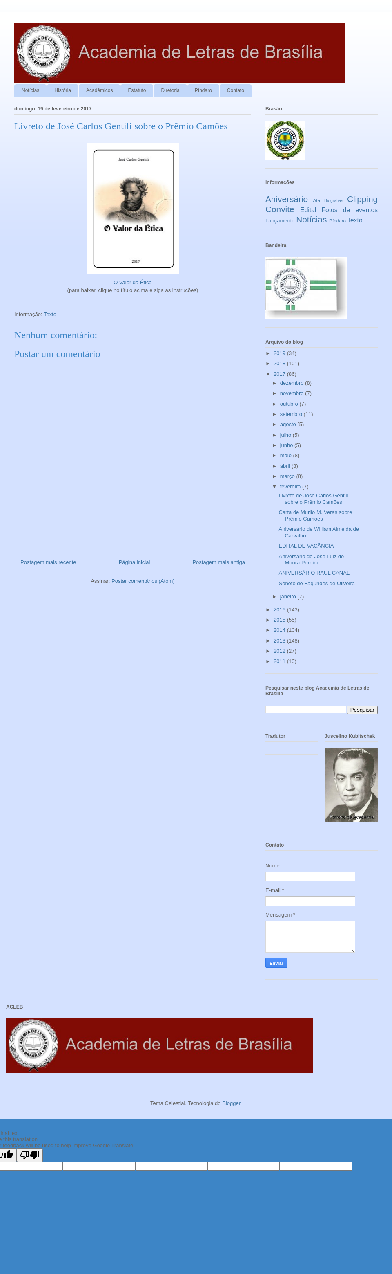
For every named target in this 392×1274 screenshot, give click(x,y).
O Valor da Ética (133, 282)
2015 (280, 620)
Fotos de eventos (350, 210)
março (288, 476)
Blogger (231, 1103)
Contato (235, 90)
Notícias (30, 90)
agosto (289, 424)
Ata (317, 200)
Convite (279, 209)
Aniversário (286, 199)
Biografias (333, 200)
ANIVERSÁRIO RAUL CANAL (314, 573)
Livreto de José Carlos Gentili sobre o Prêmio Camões (313, 498)
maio (286, 455)
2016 (280, 610)
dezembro (292, 383)
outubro (290, 404)
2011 (280, 661)
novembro (292, 393)
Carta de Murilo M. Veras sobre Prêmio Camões (315, 515)
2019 (280, 353)
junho (287, 445)
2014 (280, 630)
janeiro (289, 596)
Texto (50, 314)
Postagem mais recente (48, 562)
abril (286, 466)
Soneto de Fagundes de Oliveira (316, 583)
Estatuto (137, 90)
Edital (308, 210)
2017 (280, 374)
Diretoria (170, 90)
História (62, 90)
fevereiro (291, 486)
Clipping (362, 199)
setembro (292, 414)
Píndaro (203, 90)
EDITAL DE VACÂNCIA (306, 546)
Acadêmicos (99, 90)
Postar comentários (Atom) (143, 581)
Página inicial (134, 562)
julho (286, 435)
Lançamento (280, 221)
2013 (280, 641)
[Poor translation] (30, 1155)
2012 (280, 651)
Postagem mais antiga (218, 562)
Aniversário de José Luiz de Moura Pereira (311, 559)
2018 (280, 363)
